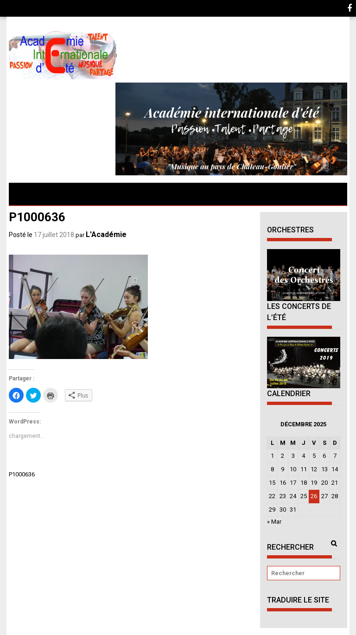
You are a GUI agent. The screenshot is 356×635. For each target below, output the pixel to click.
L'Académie (106, 234)
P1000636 (22, 474)
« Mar (274, 521)
